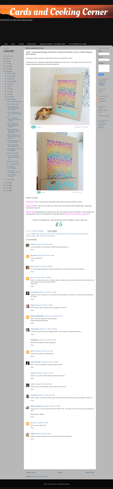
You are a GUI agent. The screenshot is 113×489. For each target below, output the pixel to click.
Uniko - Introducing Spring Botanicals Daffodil (12, 125)
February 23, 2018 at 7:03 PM (45, 255)
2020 (7, 66)
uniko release (40, 236)
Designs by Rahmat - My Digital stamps (52, 44)
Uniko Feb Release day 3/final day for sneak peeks (13, 136)
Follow (100, 91)
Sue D (32, 351)
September (10, 81)
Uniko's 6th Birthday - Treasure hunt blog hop (13, 157)
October (9, 78)
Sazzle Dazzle (35, 329)
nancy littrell (34, 292)
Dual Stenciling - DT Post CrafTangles (14, 149)
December (10, 73)
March (9, 96)
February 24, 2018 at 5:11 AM (53, 316)
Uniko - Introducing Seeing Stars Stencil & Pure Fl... (14, 119)
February (10, 99)
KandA (33, 373)
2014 (7, 190)
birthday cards (34, 233)
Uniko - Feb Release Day (14, 101)
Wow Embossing (49, 236)
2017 (7, 182)
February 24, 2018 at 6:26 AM (48, 329)
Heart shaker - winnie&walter (11, 167)
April (8, 94)
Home (6, 44)
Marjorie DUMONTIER (37, 316)
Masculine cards (83, 233)
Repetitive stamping (12, 161)
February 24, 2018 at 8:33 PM (49, 362)
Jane (32, 266)
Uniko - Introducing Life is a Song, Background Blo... (14, 114)
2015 (7, 188)
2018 (7, 71)
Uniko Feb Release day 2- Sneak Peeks (13, 141)
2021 (7, 63)
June (8, 89)
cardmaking (43, 233)
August (9, 84)
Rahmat (102, 98)
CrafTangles (58, 233)
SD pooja (33, 255)
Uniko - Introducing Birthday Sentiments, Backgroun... (13, 131)
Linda (32, 384)
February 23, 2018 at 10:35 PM (42, 277)
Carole (33, 305)
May (8, 91)
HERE (38, 214)
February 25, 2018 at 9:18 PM (43, 384)
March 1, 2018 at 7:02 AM (40, 422)
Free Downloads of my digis (78, 44)
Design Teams (31, 44)
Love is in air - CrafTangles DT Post (13, 171)
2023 (7, 58)
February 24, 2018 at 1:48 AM (44, 305)
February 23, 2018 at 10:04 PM (43, 266)
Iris (32, 422)
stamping (28, 236)
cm (32, 277)
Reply (32, 249)
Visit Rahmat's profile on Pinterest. (102, 125)
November (10, 76)
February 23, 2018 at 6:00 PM (44, 244)
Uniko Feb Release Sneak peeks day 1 (13, 145)
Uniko (33, 236)
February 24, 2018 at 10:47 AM (44, 351)
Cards (13, 44)
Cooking (21, 44)
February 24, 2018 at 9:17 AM (47, 340)
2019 (7, 69)
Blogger (67, 484)
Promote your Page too (103, 115)
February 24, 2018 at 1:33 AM (47, 292)
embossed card (73, 233)
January (9, 179)
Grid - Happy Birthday (13, 164)
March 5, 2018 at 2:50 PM (43, 433)
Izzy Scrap (34, 395)
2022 (7, 61)
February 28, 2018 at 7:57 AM (51, 406)
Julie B (33, 244)
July (8, 86)
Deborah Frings (35, 362)
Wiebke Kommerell (36, 406)
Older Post (89, 472)
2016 (7, 185)
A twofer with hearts (12, 153)
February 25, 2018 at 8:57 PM (44, 373)
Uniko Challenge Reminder (11, 175)
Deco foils (65, 233)
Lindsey (33, 433)
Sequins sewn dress (13, 104)
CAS (52, 233)
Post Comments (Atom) (41, 476)
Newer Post (30, 472)
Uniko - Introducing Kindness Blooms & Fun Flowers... (13, 108)
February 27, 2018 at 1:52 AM (46, 395)
